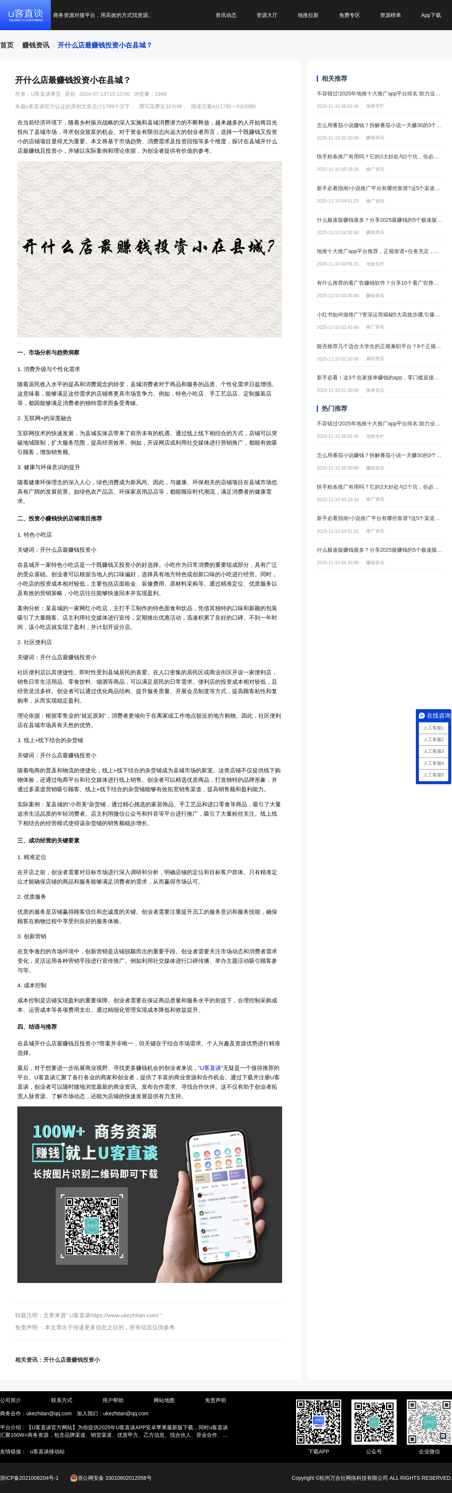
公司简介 (10, 1400)
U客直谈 (210, 1068)
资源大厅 (267, 15)
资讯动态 (226, 15)
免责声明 (215, 1400)
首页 (7, 45)
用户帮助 (113, 1400)
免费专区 (349, 15)
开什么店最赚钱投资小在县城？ (105, 45)
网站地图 (164, 1400)
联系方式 (61, 1400)
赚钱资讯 (35, 45)
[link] (7, 45)
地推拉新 (308, 15)
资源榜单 (390, 15)
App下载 (431, 15)
